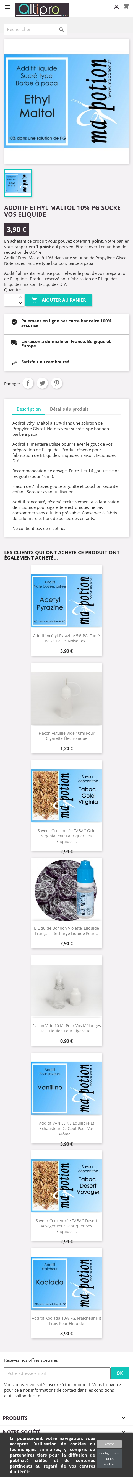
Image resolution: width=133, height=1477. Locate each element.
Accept (109, 1444)
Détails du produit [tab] (69, 409)
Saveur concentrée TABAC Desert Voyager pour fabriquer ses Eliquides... (66, 1226)
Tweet (42, 383)
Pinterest (56, 383)
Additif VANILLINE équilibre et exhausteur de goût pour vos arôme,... (66, 1128)
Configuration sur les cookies (109, 1458)
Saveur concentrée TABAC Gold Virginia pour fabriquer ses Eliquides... (67, 836)
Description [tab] (29, 409)
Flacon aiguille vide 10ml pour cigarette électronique (67, 735)
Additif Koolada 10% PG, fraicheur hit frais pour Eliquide (66, 1321)
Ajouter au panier (58, 300)
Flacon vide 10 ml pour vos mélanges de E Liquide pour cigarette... (66, 1028)
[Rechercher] (35, 29)
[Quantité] (10, 300)
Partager (27, 383)
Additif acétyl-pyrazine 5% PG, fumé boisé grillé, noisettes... (66, 638)
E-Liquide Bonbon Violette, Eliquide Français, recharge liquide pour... (66, 930)
